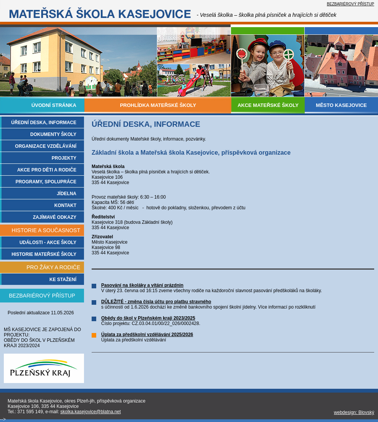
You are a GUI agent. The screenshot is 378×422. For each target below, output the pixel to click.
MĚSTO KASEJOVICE (341, 105)
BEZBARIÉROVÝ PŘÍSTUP (350, 4)
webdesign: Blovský (354, 412)
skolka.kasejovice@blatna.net (90, 411)
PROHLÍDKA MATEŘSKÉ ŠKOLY (158, 105)
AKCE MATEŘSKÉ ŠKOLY (268, 105)
